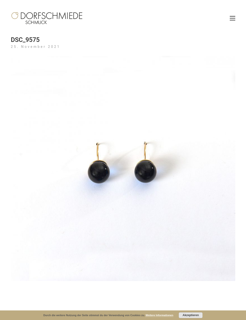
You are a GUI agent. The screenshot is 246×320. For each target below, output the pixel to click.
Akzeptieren (191, 315)
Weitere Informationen (159, 315)
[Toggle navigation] (232, 18)
